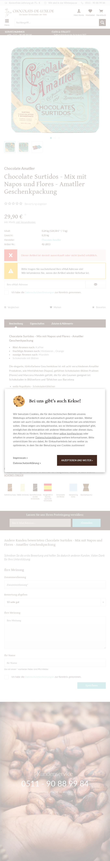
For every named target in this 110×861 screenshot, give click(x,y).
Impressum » (20, 457)
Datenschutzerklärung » (27, 462)
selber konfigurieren (71, 433)
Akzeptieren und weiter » (77, 460)
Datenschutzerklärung (48, 437)
